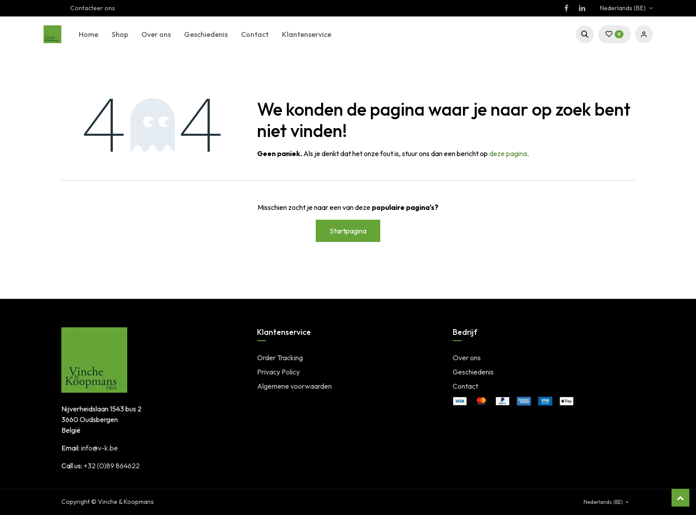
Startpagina (348, 230)
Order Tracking (280, 357)
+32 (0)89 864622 (112, 465)
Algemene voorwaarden (294, 386)
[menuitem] (88, 34)
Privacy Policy (278, 371)
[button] (585, 34)
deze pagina (508, 153)
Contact (465, 386)
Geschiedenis (473, 371)
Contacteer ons (92, 8)
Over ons (467, 357)
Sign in (644, 34)
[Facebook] (566, 8)
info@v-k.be (99, 447)
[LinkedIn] (582, 8)
